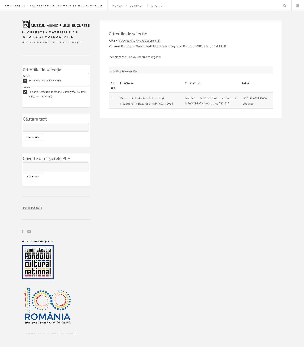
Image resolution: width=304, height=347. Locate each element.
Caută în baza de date (284, 5)
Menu (298, 5)
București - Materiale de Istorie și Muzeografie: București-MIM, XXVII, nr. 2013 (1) (58, 94)
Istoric (157, 5)
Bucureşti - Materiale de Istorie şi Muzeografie (54, 5)
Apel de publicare (32, 207)
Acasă (118, 5)
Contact (137, 5)
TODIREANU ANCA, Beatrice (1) (45, 80)
